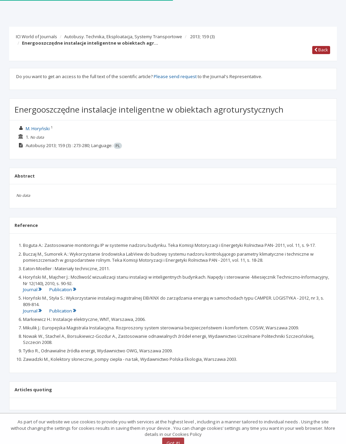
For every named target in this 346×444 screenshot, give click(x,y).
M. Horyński (38, 128)
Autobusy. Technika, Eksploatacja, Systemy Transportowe (123, 36)
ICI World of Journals (36, 36)
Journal (33, 289)
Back (321, 50)
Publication (62, 289)
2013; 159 (202, 36)
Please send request (175, 76)
